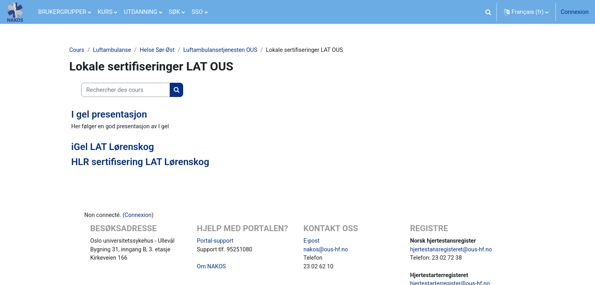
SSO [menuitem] (197, 11)
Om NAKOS (212, 268)
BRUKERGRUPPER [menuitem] (62, 11)
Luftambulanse (113, 50)
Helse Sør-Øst (160, 50)
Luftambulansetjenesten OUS (225, 50)
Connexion (575, 11)
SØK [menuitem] (174, 11)
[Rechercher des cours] (125, 90)
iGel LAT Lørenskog (112, 147)
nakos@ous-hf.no (326, 251)
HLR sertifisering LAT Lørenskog (140, 162)
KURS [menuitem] (105, 11)
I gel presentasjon (109, 114)
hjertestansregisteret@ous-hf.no (452, 251)
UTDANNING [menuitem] (140, 11)
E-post (311, 241)
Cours (77, 50)
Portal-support (216, 241)
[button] (488, 12)
